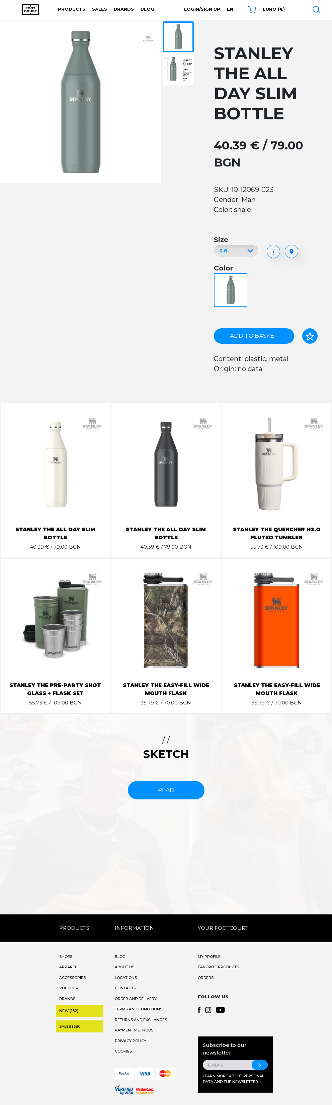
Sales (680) (70, 1026)
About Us (124, 967)
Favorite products (218, 967)
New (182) (68, 1010)
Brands (124, 9)
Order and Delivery (136, 998)
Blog (147, 9)
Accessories (72, 977)
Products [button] (71, 9)
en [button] (230, 9)
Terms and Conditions (138, 1009)
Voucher (68, 988)
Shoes (65, 956)
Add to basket (254, 335)
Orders (206, 977)
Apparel (68, 967)
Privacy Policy (130, 1040)
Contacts (125, 988)
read (166, 790)
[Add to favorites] (310, 336)
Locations (126, 977)
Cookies (123, 1051)
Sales (99, 9)
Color (223, 268)
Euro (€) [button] (274, 9)
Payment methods (134, 1030)
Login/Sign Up (202, 9)
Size (221, 240)
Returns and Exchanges (141, 1019)
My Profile (209, 956)
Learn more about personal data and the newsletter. (233, 1079)
